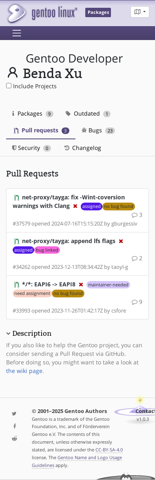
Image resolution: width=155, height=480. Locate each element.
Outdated (88, 113)
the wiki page (24, 371)
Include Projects (31, 86)
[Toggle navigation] (17, 33)
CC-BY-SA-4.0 (109, 450)
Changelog (82, 148)
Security (31, 148)
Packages (32, 113)
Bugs (98, 130)
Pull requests (41, 130)
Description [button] (31, 333)
